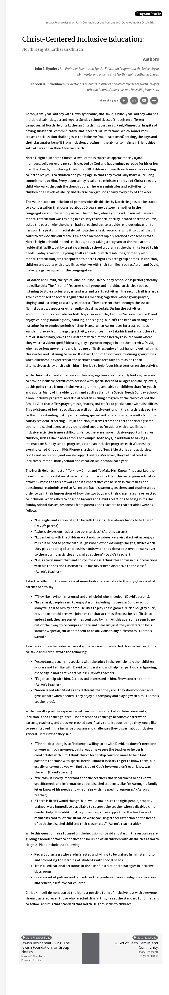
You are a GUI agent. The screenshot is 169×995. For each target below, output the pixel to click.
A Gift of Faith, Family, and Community (130, 946)
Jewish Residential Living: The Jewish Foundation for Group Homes (50, 948)
